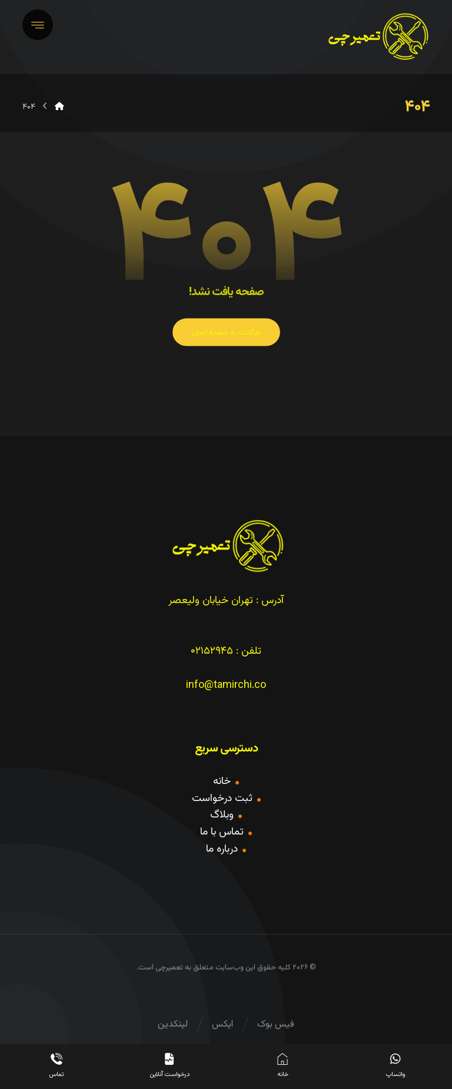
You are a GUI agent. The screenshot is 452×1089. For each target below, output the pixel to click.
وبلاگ (226, 815)
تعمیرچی (169, 968)
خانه (226, 781)
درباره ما (226, 849)
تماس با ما (226, 832)
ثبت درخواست (226, 798)
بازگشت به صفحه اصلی (226, 333)
